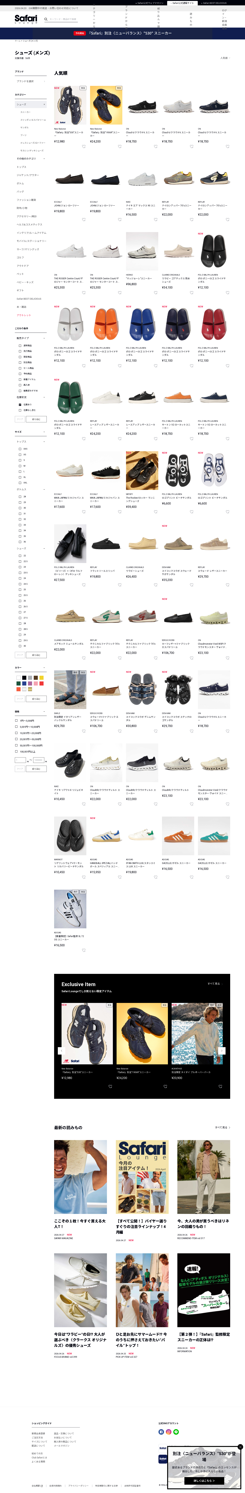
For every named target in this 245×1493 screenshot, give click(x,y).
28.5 (25, 629)
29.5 (25, 640)
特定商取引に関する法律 (106, 1486)
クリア (20, 419)
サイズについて (39, 1441)
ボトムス (21, 489)
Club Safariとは (39, 1457)
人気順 (224, 58)
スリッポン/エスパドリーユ (33, 120)
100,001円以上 (27, 751)
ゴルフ (20, 257)
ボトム (20, 183)
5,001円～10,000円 (30, 726)
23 (25, 567)
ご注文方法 (37, 1437)
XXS (25, 449)
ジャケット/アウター (28, 175)
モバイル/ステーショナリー (32, 241)
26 (25, 601)
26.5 (25, 606)
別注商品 (28, 362)
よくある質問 (38, 1461)
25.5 (25, 595)
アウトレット (24, 315)
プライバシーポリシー (78, 1486)
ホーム (17, 41)
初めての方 (37, 1453)
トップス (21, 167)
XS (25, 454)
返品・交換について (64, 1433)
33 (25, 525)
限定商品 (28, 357)
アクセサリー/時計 (27, 216)
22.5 (25, 561)
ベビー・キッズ (25, 282)
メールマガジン (61, 1446)
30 (25, 508)
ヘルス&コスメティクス (29, 224)
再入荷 (27, 385)
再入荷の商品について (65, 1441)
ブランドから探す (126, 19)
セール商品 (29, 368)
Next (222, 1051)
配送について (38, 1446)
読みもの (191, 19)
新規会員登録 (38, 1433)
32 (25, 519)
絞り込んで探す (158, 19)
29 (25, 502)
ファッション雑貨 (26, 200)
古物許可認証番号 (132, 1486)
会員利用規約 (55, 1486)
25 (25, 589)
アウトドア (23, 265)
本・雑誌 (21, 307)
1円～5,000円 (27, 720)
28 (25, 496)
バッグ (20, 191)
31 (25, 513)
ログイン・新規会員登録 (224, 19)
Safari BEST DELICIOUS (29, 298)
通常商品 (28, 345)
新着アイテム (30, 379)
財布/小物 (22, 208)
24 (25, 578)
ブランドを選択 (25, 81)
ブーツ (23, 135)
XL (25, 477)
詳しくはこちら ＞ (204, 1480)
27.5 (25, 618)
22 (25, 555)
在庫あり (28, 404)
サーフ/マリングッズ (28, 249)
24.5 (25, 584)
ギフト (20, 290)
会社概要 (37, 1486)
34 (25, 530)
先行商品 (28, 351)
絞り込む (36, 419)
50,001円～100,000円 (31, 745)
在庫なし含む (30, 410)
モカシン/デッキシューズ (32, 151)
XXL (25, 483)
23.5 (25, 573)
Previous (61, 1051)
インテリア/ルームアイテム (31, 233)
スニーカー (25, 112)
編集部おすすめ (31, 391)
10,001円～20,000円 (30, 733)
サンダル (24, 127)
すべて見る (214, 983)
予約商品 (28, 374)
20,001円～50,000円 (30, 739)
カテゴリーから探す (94, 19)
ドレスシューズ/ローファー (32, 143)
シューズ (21, 104)
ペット (20, 274)
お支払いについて (63, 1437)
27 (25, 612)
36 (25, 542)
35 (25, 536)
